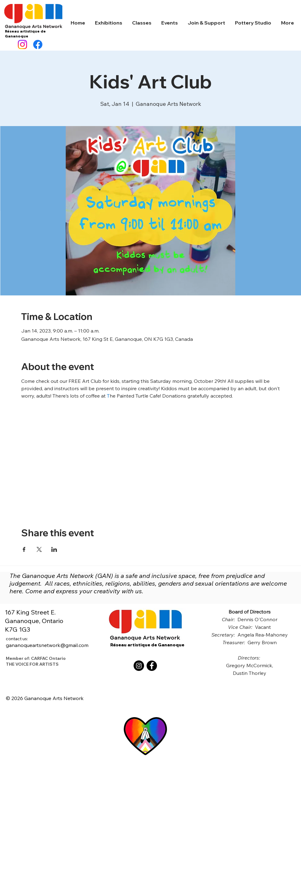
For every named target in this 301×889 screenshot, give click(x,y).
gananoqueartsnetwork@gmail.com (47, 642)
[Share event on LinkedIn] (54, 549)
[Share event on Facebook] (24, 549)
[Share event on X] (39, 549)
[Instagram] (22, 44)
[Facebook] (38, 44)
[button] (108, 23)
